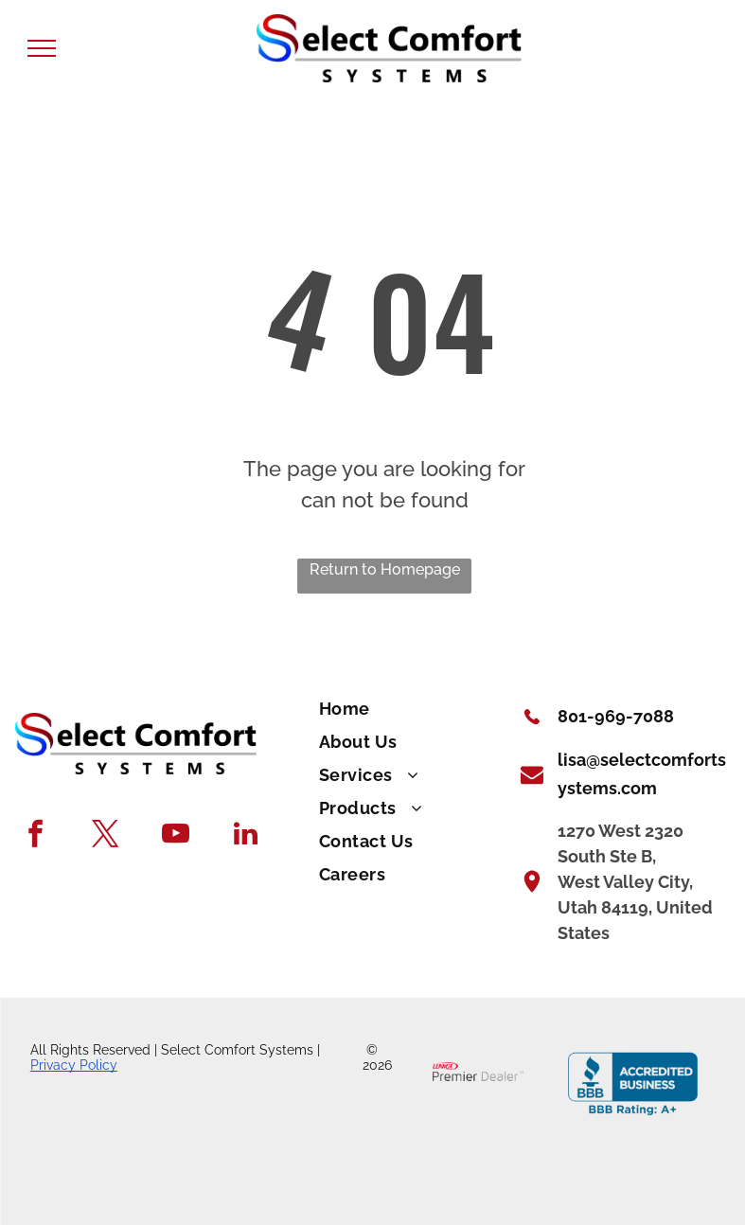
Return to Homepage (385, 569)
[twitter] (105, 836)
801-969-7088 (616, 716)
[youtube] (175, 836)
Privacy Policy (73, 1065)
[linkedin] (245, 836)
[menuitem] (408, 709)
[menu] (41, 48)
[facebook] (35, 836)
